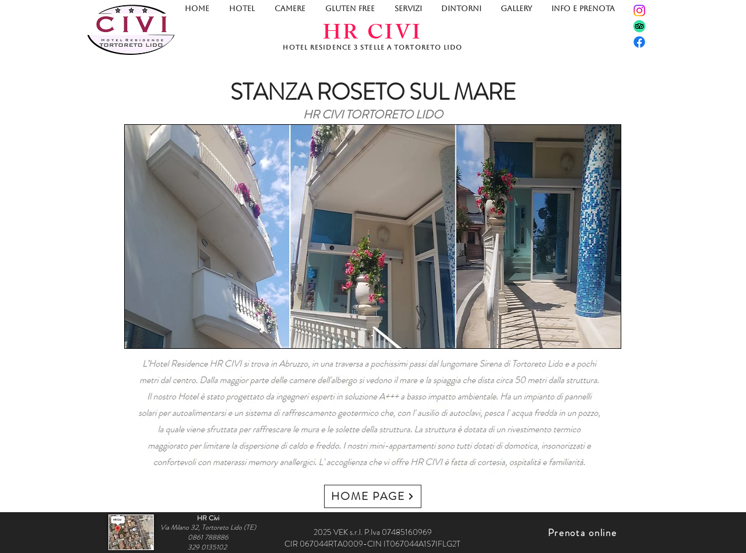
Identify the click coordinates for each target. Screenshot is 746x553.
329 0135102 (208, 547)
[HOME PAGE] (372, 496)
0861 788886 (208, 537)
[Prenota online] (583, 532)
